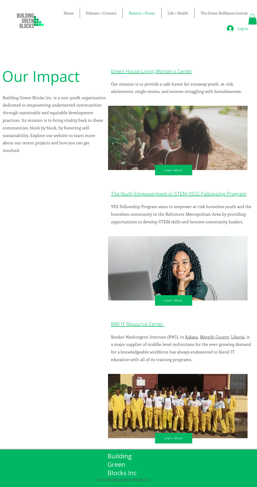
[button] (252, 19)
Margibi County (214, 337)
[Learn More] (173, 170)
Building (120, 456)
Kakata (191, 337)
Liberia (237, 337)
